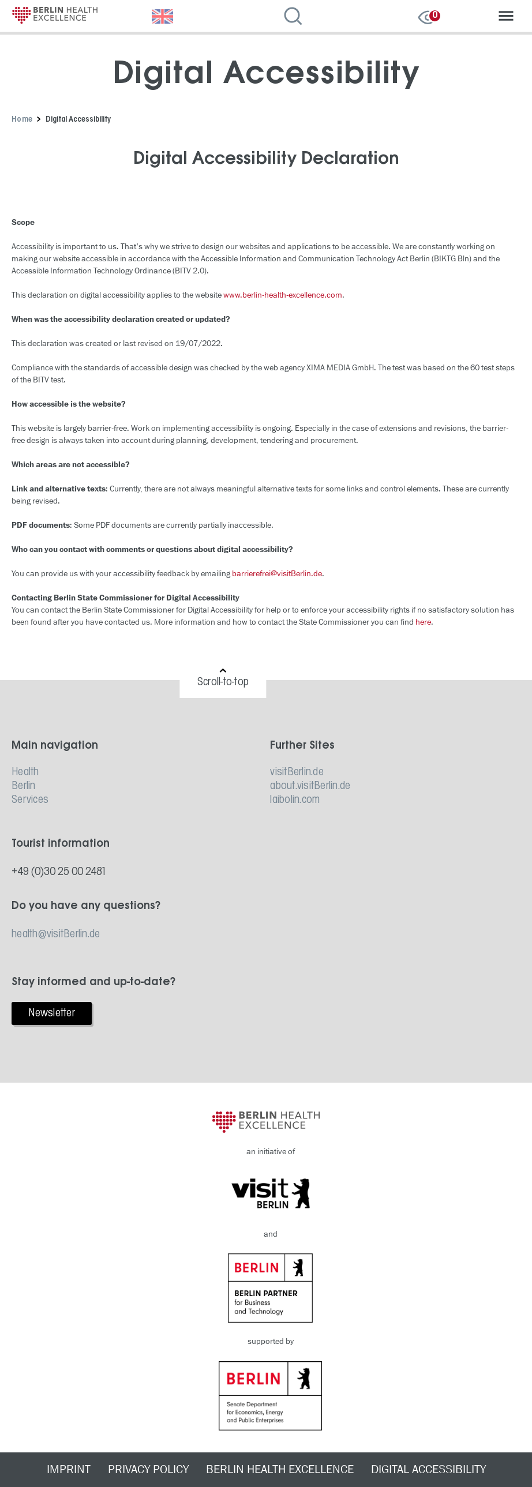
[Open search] (297, 17)
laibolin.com (295, 800)
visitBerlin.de (297, 772)
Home (22, 119)
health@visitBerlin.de (56, 934)
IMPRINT (69, 1469)
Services (30, 800)
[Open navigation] (506, 17)
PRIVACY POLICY (148, 1469)
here (423, 622)
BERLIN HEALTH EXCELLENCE (280, 1469)
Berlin (24, 786)
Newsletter (51, 1013)
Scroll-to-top (223, 682)
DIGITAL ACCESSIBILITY (428, 1469)
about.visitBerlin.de (310, 786)
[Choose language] (164, 17)
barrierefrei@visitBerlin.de (277, 573)
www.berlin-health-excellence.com (282, 295)
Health (25, 772)
